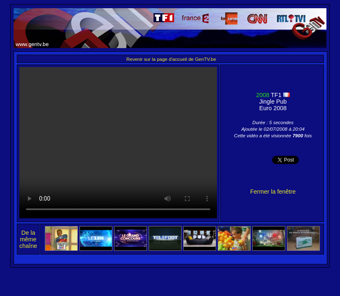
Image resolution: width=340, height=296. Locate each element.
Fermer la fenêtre (273, 191)
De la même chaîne (28, 239)
